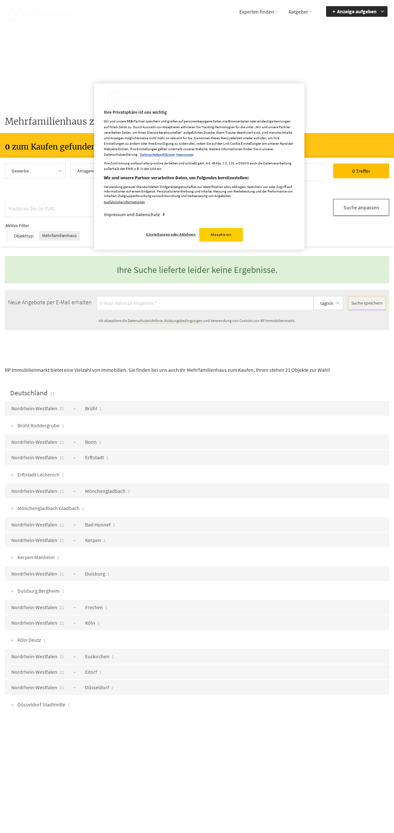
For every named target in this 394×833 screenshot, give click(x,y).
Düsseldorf (99, 662)
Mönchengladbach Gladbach (50, 483)
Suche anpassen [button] (361, 188)
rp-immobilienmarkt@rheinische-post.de (177, 773)
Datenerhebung (249, 783)
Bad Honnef (100, 499)
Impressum (245, 755)
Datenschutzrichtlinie (145, 295)
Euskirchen (99, 631)
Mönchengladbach (107, 466)
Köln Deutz (31, 614)
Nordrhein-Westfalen (37, 383)
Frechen (96, 582)
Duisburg (97, 548)
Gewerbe (20, 171)
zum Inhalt (350, 764)
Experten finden (256, 11)
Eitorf (93, 646)
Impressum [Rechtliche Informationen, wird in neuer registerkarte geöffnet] (184, 154)
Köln (92, 597)
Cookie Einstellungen (254, 773)
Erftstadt (96, 432)
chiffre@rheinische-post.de (197, 806)
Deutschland (32, 367)
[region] (199, 166)
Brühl (93, 383)
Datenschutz (246, 764)
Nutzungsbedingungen (183, 295)
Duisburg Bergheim (40, 565)
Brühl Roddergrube (40, 400)
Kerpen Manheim (37, 532)
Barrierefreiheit (354, 745)
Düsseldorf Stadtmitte (43, 679)
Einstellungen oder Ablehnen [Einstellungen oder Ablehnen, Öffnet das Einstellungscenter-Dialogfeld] (170, 234)
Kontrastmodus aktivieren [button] (302, 773)
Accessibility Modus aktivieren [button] (305, 758)
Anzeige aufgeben (357, 11)
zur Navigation (353, 755)
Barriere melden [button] (302, 745)
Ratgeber (298, 11)
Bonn (93, 416)
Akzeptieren (221, 234)
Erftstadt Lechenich (40, 449)
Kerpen (95, 515)
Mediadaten (245, 745)
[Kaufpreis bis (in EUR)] (57, 189)
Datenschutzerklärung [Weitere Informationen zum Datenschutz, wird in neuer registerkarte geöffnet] (157, 154)
